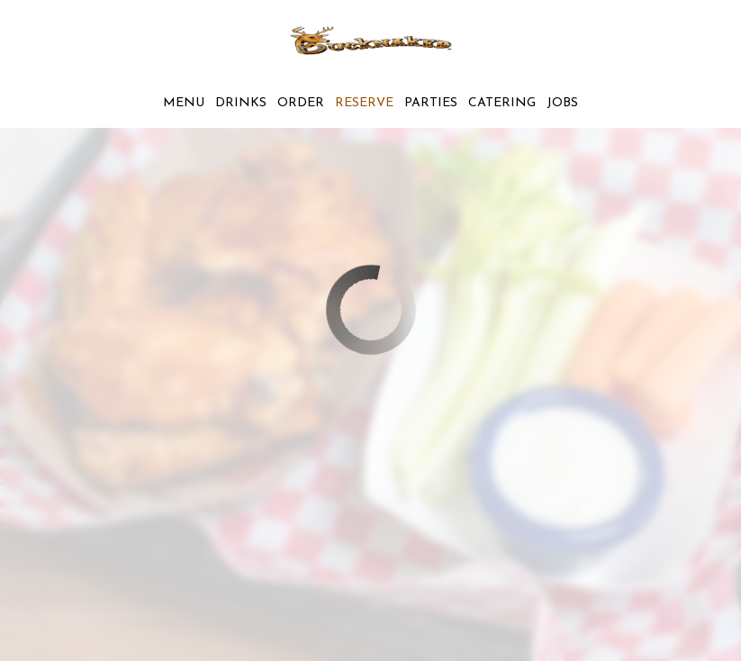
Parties (430, 103)
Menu (183, 103)
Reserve (364, 103)
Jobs (562, 103)
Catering (502, 103)
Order (300, 103)
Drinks (241, 103)
